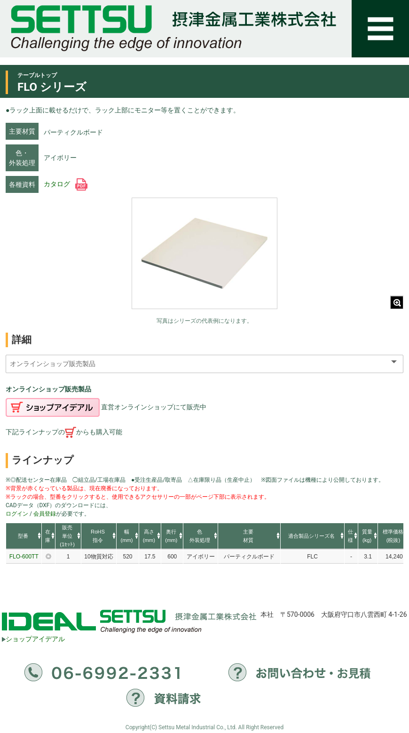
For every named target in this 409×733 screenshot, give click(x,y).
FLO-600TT (24, 556)
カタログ (65, 184)
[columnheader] (23, 536)
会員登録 (44, 513)
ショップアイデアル (33, 639)
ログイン (17, 513)
